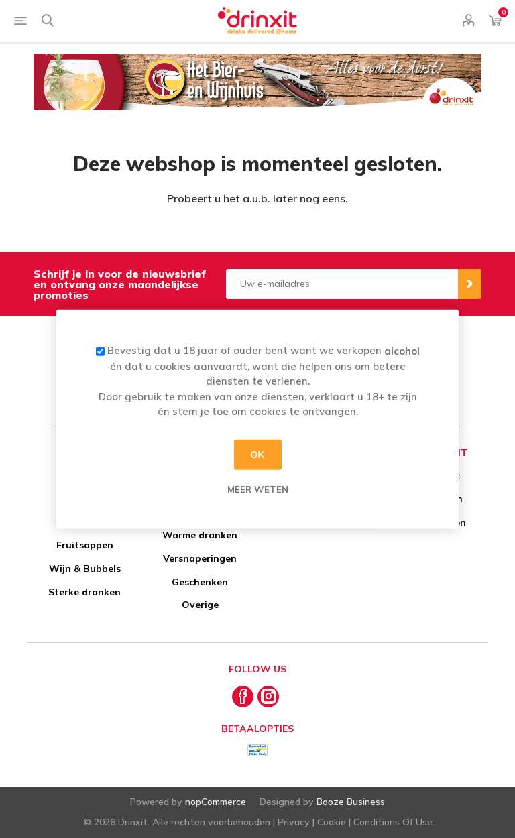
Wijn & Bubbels (85, 568)
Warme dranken (199, 535)
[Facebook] (242, 696)
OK (258, 454)
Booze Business (351, 802)
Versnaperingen (200, 558)
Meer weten (257, 488)
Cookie (331, 822)
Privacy (294, 822)
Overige (200, 605)
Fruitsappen (84, 545)
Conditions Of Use (393, 822)
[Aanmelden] (342, 284)
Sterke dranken (84, 592)
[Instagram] (268, 696)
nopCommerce (215, 802)
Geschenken (200, 582)
